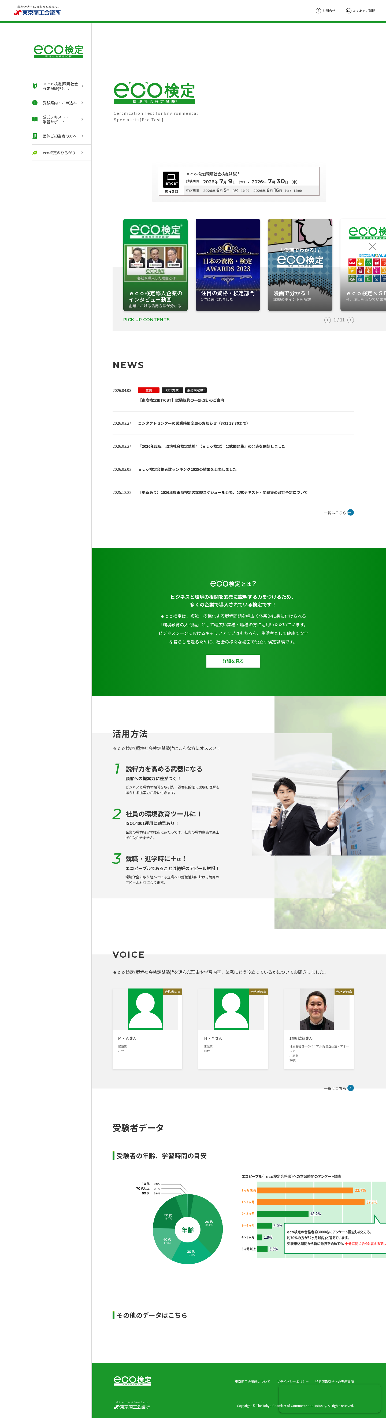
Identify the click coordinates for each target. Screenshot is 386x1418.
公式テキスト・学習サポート (50, 119)
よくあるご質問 (360, 10)
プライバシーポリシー (293, 1381)
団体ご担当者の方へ (54, 136)
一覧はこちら (335, 512)
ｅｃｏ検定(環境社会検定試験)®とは (55, 86)
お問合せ (325, 10)
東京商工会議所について (252, 1381)
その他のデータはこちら (152, 1315)
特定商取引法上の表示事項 (334, 1381)
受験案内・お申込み (54, 102)
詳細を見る (233, 661)
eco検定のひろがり (54, 152)
